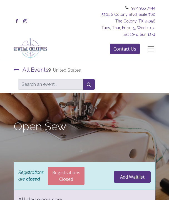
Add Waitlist (132, 177)
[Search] (89, 84)
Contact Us (124, 49)
